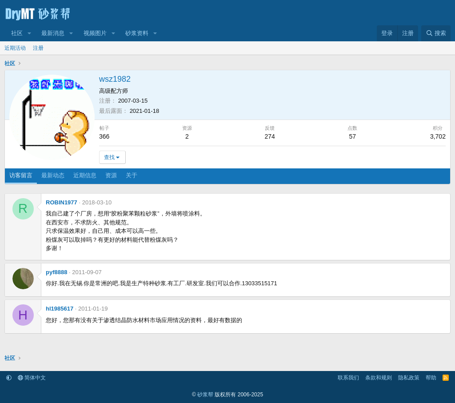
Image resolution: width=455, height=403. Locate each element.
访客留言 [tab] (20, 175)
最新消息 (52, 33)
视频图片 (95, 33)
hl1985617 (59, 308)
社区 (17, 33)
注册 (38, 48)
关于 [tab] (131, 175)
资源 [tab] (111, 175)
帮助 (431, 378)
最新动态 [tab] (52, 175)
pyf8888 (56, 272)
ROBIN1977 (61, 202)
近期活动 (15, 48)
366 (104, 136)
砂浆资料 (136, 33)
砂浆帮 (205, 394)
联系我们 (348, 378)
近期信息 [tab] (84, 175)
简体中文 (32, 378)
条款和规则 (378, 378)
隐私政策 (408, 378)
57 (352, 136)
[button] (29, 33)
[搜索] (436, 33)
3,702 (438, 136)
